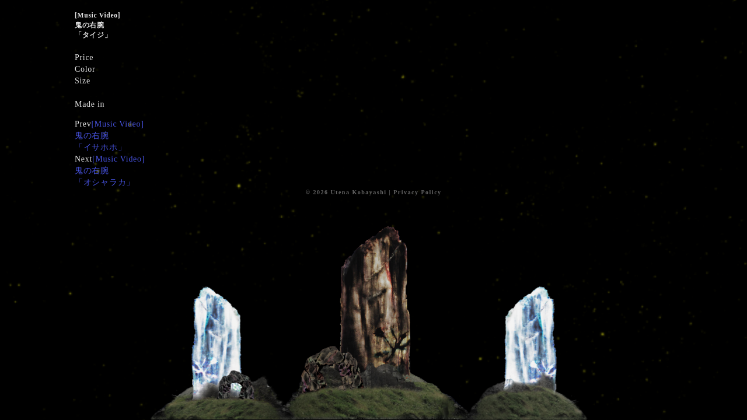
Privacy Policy (417, 192)
